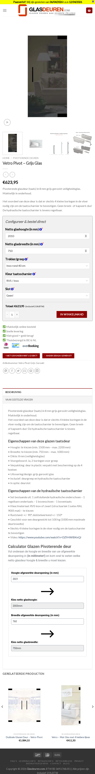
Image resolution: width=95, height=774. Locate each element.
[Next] (90, 144)
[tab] (47, 392)
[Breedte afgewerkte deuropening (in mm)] (47, 621)
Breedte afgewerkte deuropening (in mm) (35, 615)
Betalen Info (45, 761)
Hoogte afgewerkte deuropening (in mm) (35, 572)
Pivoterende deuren (25, 158)
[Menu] (5, 10)
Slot (9, 289)
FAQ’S (13, 761)
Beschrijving (13, 392)
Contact (55, 763)
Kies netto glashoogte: (24, 599)
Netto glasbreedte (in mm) (24, 244)
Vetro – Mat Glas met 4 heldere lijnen (71, 737)
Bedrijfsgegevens (37, 763)
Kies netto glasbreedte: (24, 642)
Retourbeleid (64, 761)
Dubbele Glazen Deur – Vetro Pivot (24, 737)
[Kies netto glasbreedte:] (47, 648)
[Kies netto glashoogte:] (47, 606)
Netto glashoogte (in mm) (23, 229)
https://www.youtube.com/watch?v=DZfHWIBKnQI (50, 537)
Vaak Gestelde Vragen (19, 399)
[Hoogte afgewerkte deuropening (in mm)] (47, 579)
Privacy (79, 761)
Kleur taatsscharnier (20, 274)
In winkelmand (72, 314)
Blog (66, 763)
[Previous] (2, 713)
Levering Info (27, 761)
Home (6, 158)
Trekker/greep (16, 259)
